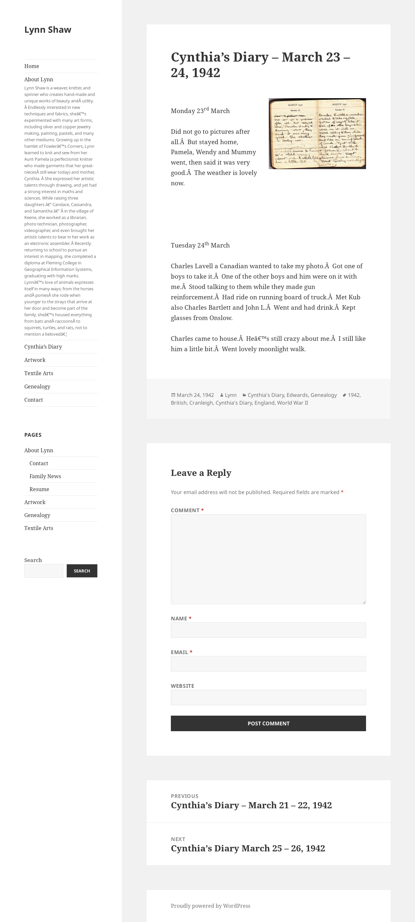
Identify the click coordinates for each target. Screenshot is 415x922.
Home (31, 66)
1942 (354, 394)
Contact (33, 399)
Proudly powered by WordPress (210, 905)
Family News (45, 476)
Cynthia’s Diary (43, 346)
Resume (39, 489)
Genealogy (37, 386)
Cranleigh (201, 402)
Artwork (34, 359)
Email (182, 652)
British (179, 402)
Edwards (297, 394)
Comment (187, 510)
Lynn (231, 394)
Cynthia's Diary (266, 394)
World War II (292, 402)
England (265, 402)
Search (33, 560)
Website (182, 685)
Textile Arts (38, 373)
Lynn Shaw (47, 29)
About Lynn (61, 206)
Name (181, 618)
